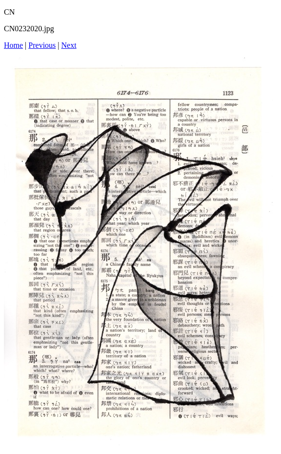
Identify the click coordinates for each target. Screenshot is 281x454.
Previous (42, 45)
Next (69, 45)
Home (13, 45)
